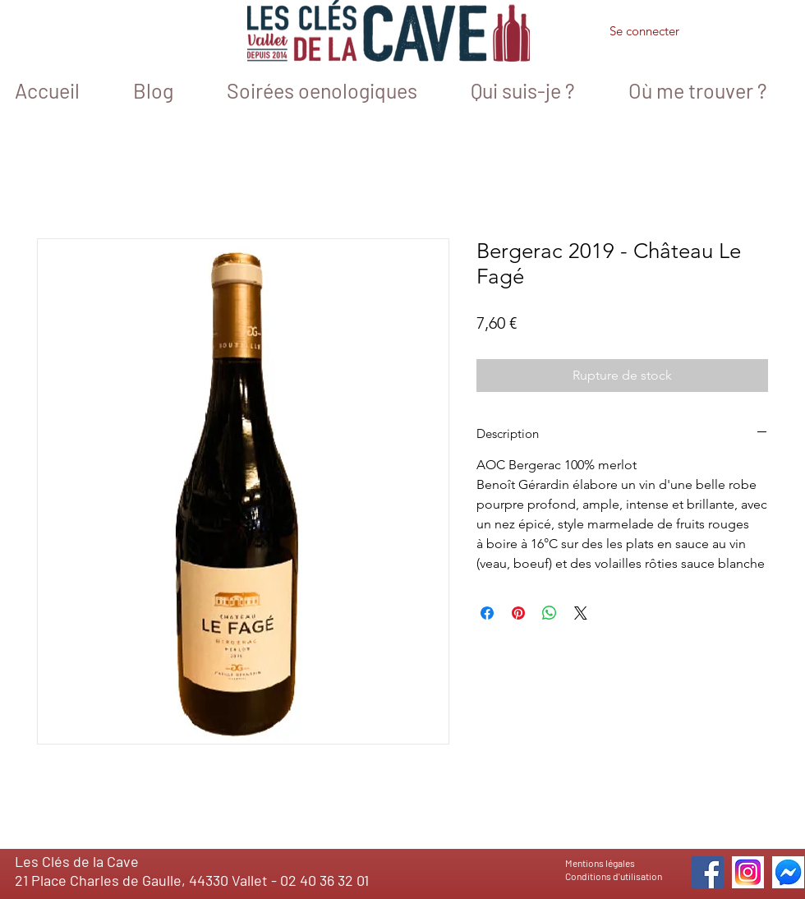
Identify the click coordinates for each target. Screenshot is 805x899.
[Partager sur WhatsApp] (549, 613)
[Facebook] (708, 872)
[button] (731, 34)
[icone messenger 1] (788, 872)
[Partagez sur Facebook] (487, 613)
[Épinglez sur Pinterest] (518, 613)
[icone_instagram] (748, 872)
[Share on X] (581, 613)
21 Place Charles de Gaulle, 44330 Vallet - (147, 880)
